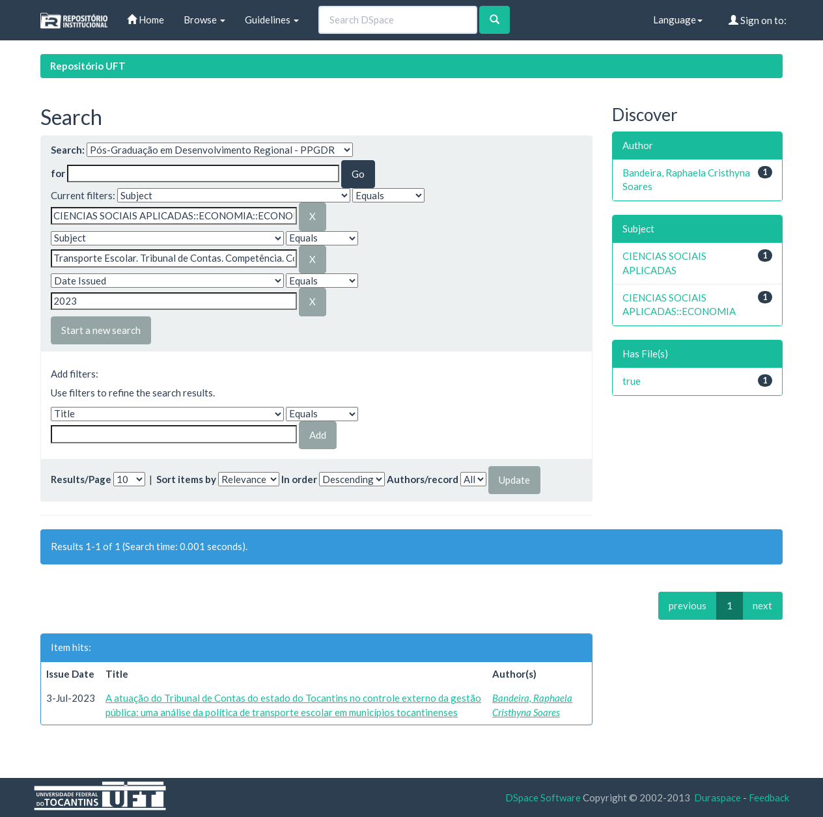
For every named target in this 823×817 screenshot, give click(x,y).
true (631, 381)
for (58, 173)
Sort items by (186, 479)
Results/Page (81, 479)
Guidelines (272, 19)
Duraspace (717, 797)
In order (299, 479)
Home (145, 19)
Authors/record (422, 479)
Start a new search (101, 330)
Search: (68, 150)
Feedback (769, 797)
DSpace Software (543, 797)
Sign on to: (758, 20)
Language (678, 19)
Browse (204, 19)
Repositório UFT (88, 66)
